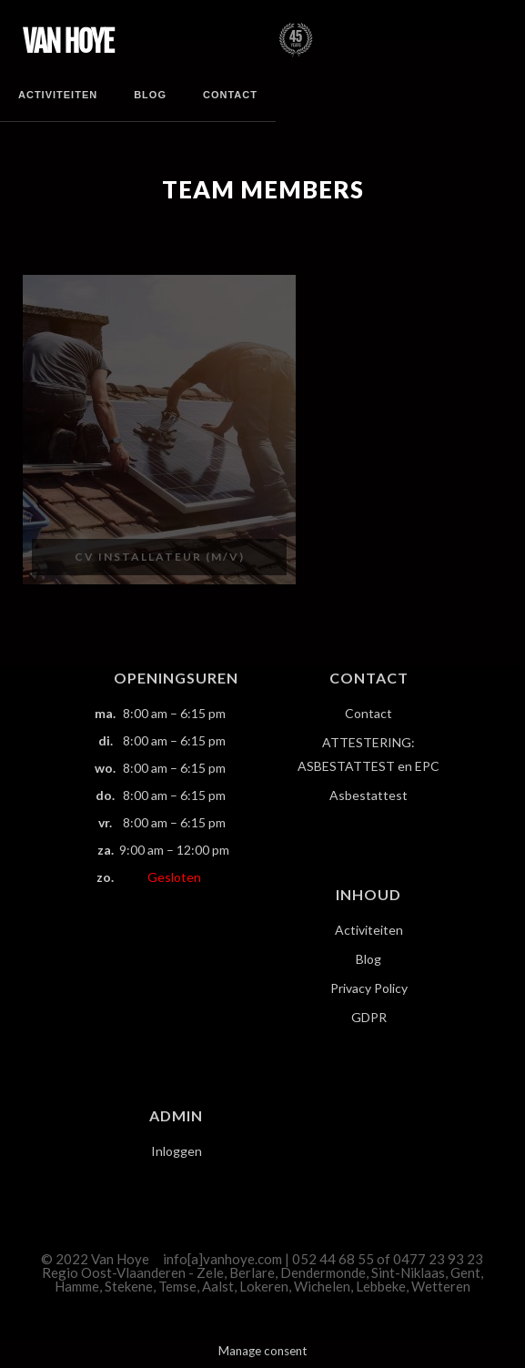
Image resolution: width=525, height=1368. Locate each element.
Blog (150, 94)
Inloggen (176, 1151)
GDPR (369, 1017)
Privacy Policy (369, 988)
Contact (230, 94)
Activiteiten (57, 94)
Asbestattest (368, 795)
